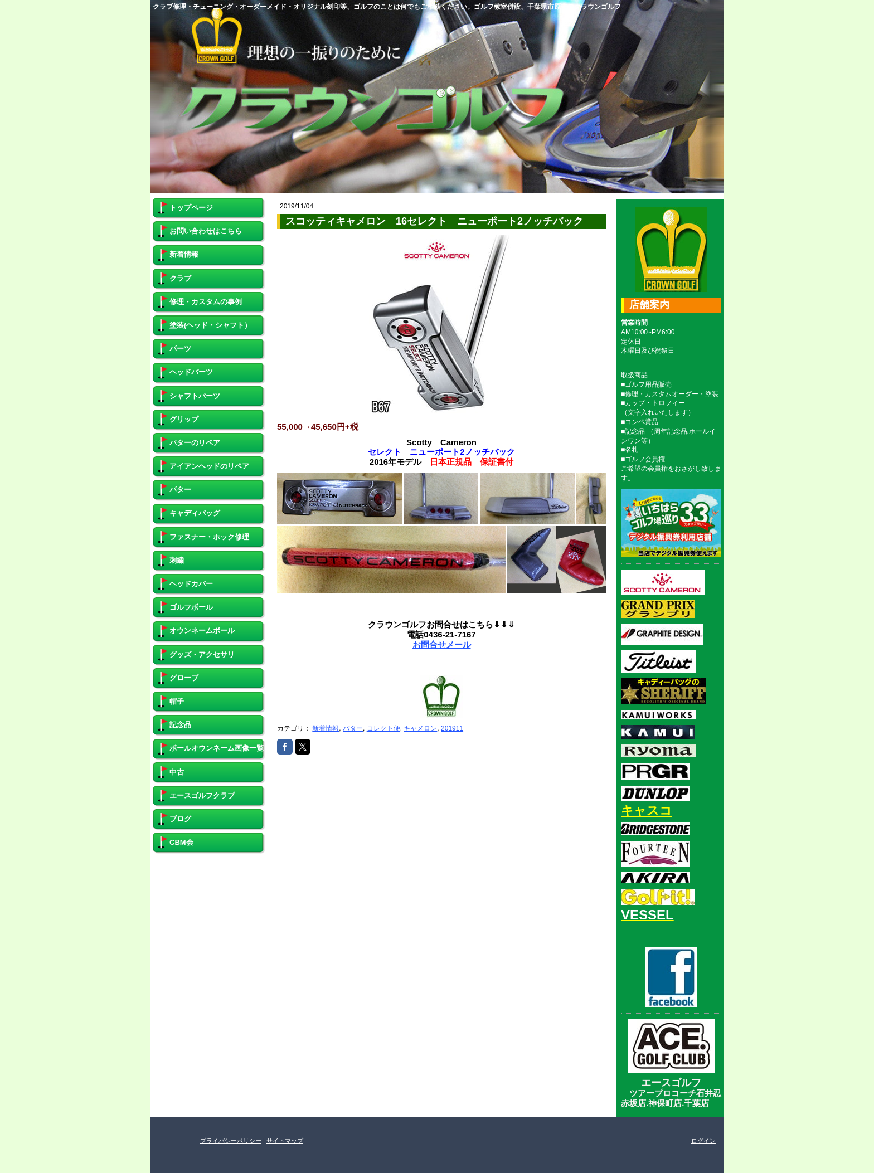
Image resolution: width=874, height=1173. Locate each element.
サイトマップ (284, 1140)
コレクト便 (383, 728)
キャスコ (646, 810)
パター (353, 728)
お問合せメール (441, 644)
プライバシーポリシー (230, 1140)
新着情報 (325, 728)
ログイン (703, 1140)
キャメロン (420, 728)
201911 (452, 728)
